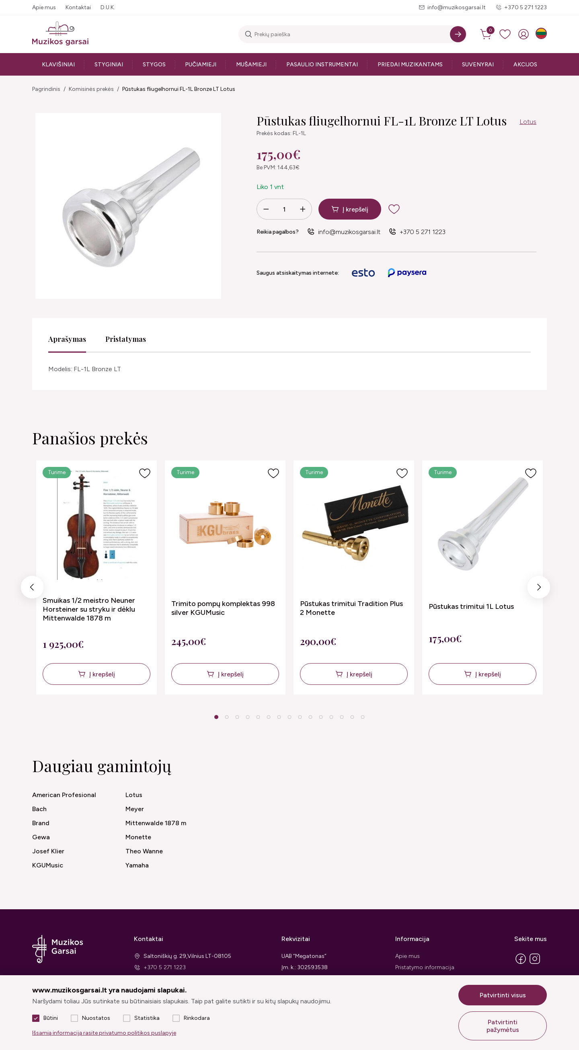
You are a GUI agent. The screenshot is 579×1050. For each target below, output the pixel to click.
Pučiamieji (200, 64)
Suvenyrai (478, 64)
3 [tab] (237, 717)
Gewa (41, 837)
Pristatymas (125, 339)
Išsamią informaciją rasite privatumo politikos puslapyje (104, 1032)
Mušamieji (251, 64)
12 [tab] (331, 717)
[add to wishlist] (400, 209)
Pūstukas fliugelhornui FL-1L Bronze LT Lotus (178, 89)
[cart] (486, 34)
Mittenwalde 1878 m (155, 823)
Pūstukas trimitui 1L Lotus (471, 606)
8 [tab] (289, 717)
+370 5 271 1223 (525, 7)
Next (538, 589)
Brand (40, 823)
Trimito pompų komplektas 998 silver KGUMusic (223, 608)
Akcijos (525, 64)
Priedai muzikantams (410, 64)
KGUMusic (47, 865)
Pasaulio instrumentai (322, 64)
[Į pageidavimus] (144, 473)
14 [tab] (352, 717)
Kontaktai (78, 7)
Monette (138, 837)
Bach (39, 809)
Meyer (134, 809)
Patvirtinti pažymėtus (503, 1026)
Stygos (154, 64)
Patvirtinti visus (503, 995)
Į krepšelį (355, 209)
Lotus (527, 121)
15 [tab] (363, 717)
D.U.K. (108, 7)
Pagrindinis (46, 89)
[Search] (458, 34)
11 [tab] (321, 717)
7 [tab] (278, 717)
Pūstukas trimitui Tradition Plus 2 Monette (351, 608)
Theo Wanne (144, 851)
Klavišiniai (58, 64)
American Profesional (64, 795)
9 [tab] (299, 717)
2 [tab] (226, 717)
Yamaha (137, 865)
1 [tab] (216, 717)
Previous (32, 589)
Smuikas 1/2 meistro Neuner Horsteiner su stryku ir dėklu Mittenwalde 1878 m (89, 609)
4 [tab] (247, 717)
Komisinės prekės (91, 89)
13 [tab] (342, 717)
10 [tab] (310, 717)
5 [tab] (258, 717)
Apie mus (44, 7)
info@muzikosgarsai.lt (456, 7)
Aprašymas (67, 339)
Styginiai (108, 64)
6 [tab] (268, 717)
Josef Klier (48, 851)
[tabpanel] (96, 577)
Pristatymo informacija (424, 967)
